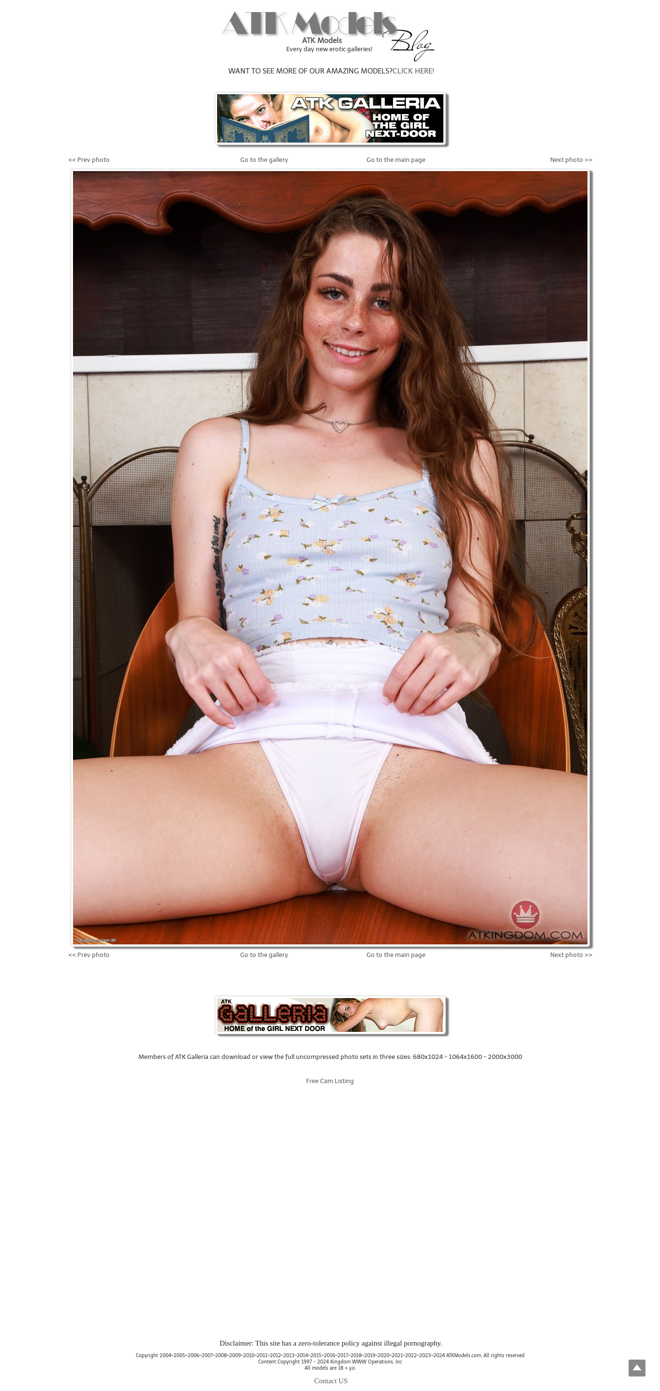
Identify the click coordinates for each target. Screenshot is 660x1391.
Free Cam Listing (330, 1081)
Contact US (331, 1381)
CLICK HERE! (413, 71)
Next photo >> (571, 159)
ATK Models (322, 40)
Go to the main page (396, 159)
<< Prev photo (89, 159)
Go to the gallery (264, 159)
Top (637, 1368)
